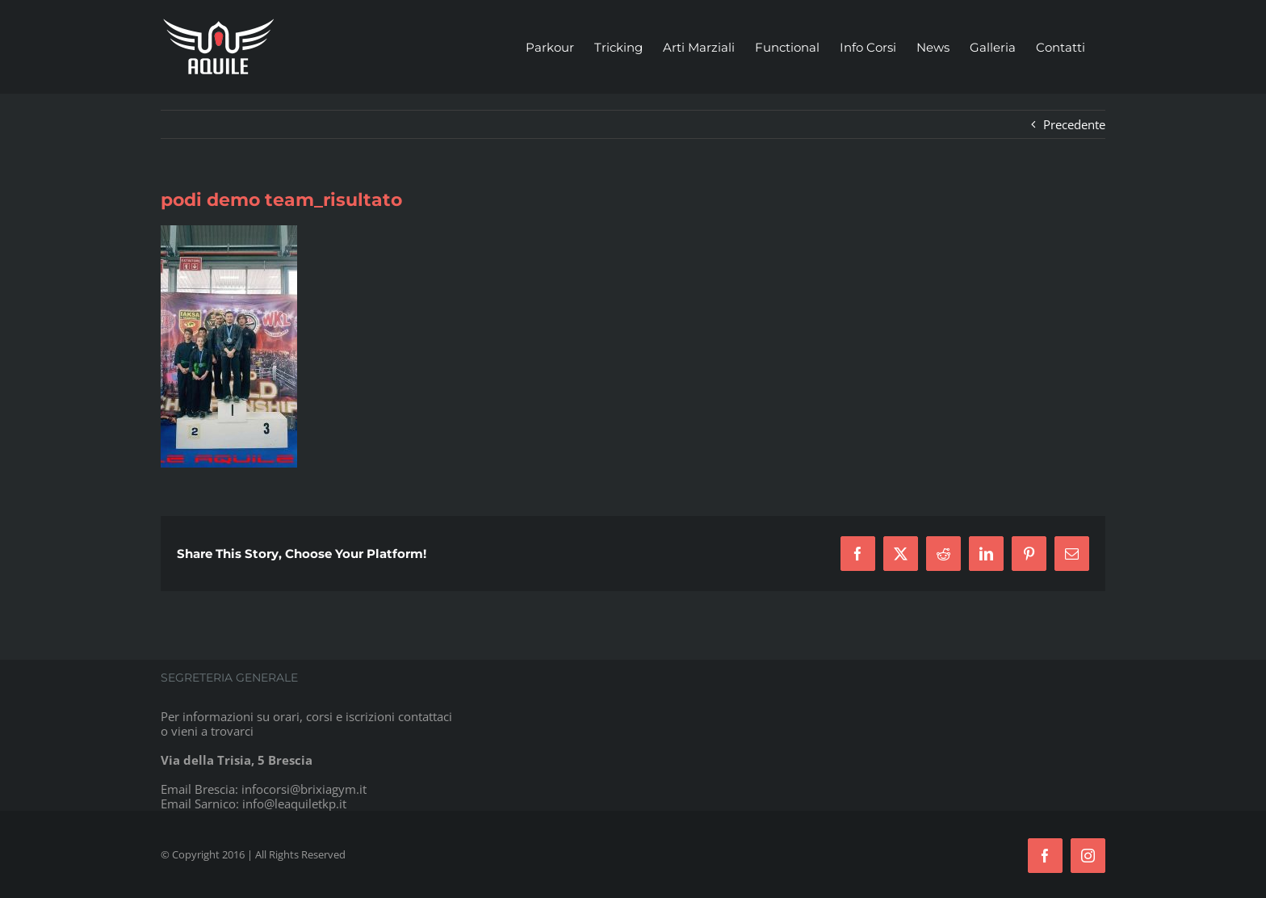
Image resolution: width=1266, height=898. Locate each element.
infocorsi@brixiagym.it (304, 789)
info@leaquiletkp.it (294, 803)
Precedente (1074, 124)
